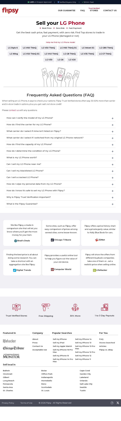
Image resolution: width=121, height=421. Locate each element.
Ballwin (6, 382)
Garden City (85, 386)
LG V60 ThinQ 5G (79, 48)
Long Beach (9, 393)
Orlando (84, 393)
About (35, 351)
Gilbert (6, 390)
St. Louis (45, 404)
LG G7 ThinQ (41, 60)
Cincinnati (8, 386)
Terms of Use (27, 417)
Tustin (83, 404)
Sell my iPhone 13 (83, 354)
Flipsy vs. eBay (106, 361)
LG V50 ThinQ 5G (49, 54)
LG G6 (70, 60)
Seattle (83, 401)
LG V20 (82, 60)
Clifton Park (47, 386)
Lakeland (84, 390)
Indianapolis (47, 390)
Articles (103, 358)
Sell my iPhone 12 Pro (85, 364)
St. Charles (8, 404)
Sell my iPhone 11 (83, 371)
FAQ (82, 10)
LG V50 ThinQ (57, 48)
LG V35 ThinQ (108, 54)
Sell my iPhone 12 (83, 367)
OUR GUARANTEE (66, 10)
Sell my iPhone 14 (83, 351)
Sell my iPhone (60, 351)
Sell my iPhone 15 (61, 367)
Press (35, 354)
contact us (14, 111)
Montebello (47, 393)
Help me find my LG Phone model (60, 42)
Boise (44, 382)
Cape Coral (85, 382)
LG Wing (30, 54)
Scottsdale (46, 401)
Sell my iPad (59, 354)
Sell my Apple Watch (63, 358)
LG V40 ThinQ (70, 54)
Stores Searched (107, 354)
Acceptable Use (40, 361)
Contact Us (37, 358)
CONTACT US (110, 10)
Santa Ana (8, 401)
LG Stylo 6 (20, 48)
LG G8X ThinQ (13, 54)
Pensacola (8, 397)
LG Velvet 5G (100, 48)
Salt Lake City (86, 397)
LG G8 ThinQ (89, 54)
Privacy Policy (8, 417)
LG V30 (57, 60)
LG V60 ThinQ (38, 48)
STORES (94, 10)
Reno (43, 397)
